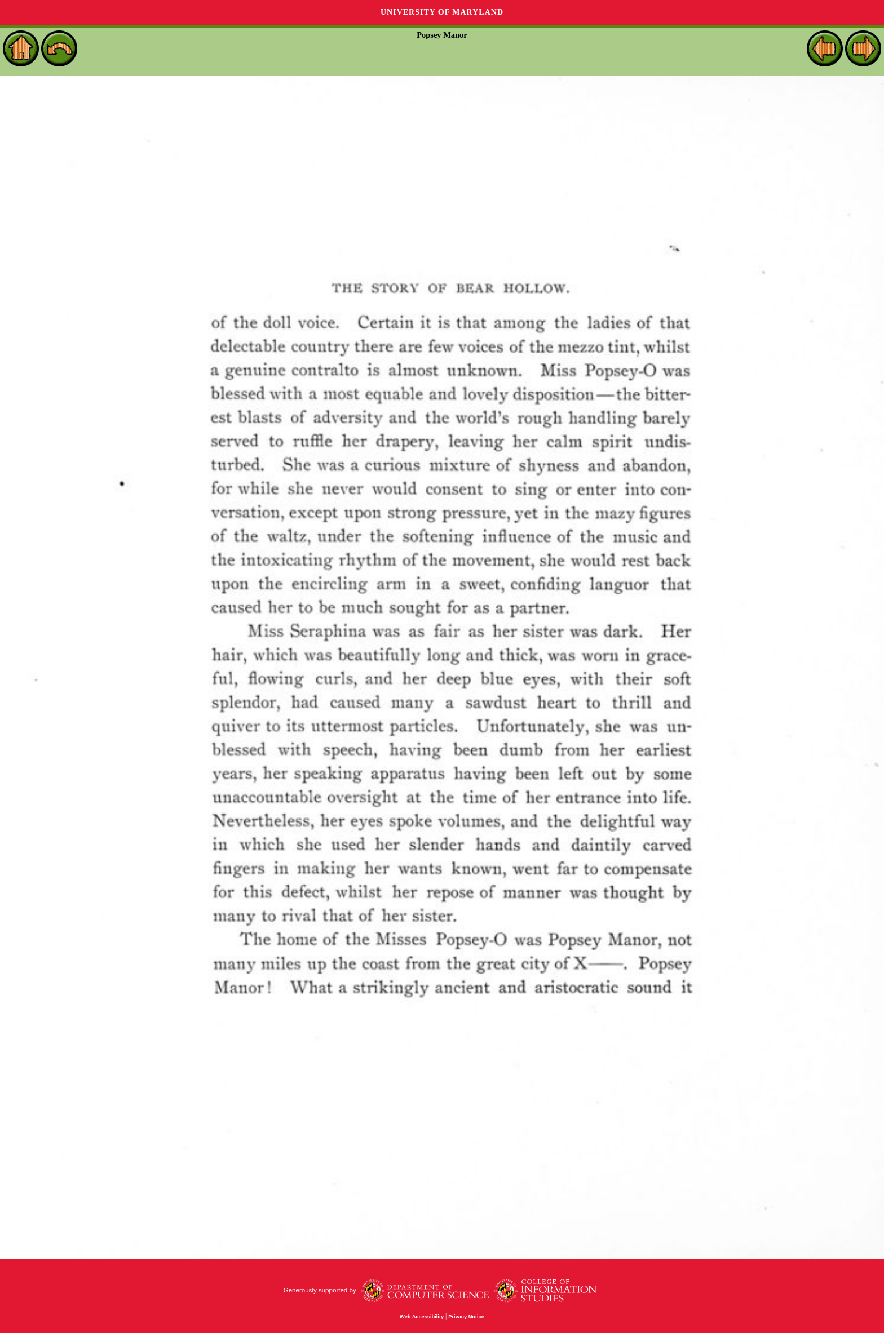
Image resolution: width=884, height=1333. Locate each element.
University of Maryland (442, 12)
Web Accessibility (422, 1316)
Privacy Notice (466, 1316)
